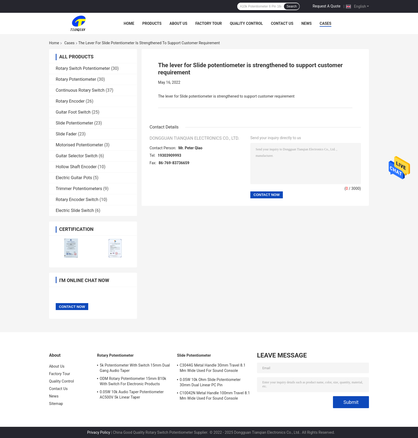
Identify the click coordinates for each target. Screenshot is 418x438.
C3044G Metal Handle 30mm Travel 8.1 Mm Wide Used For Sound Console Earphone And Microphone (213, 368)
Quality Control (246, 23)
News (306, 23)
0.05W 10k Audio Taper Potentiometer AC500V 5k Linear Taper (132, 394)
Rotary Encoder (70, 101)
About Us (178, 23)
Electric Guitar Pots (74, 177)
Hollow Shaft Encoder (76, 166)
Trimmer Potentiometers (79, 188)
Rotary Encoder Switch (77, 199)
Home (129, 23)
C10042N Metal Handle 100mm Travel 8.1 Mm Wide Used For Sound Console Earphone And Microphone (215, 396)
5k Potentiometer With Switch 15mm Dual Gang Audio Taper (135, 368)
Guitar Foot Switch (73, 112)
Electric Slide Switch (75, 210)
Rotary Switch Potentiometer (83, 68)
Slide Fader (66, 133)
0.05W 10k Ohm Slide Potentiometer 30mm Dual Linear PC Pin (210, 382)
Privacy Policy (98, 432)
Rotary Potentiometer (76, 79)
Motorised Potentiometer (79, 144)
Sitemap (56, 403)
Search (292, 6)
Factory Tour (208, 23)
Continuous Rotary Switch (80, 90)
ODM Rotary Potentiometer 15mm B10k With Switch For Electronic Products (133, 381)
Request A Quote (326, 6)
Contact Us (282, 23)
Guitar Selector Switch (77, 155)
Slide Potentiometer (74, 123)
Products (152, 23)
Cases (325, 23)
